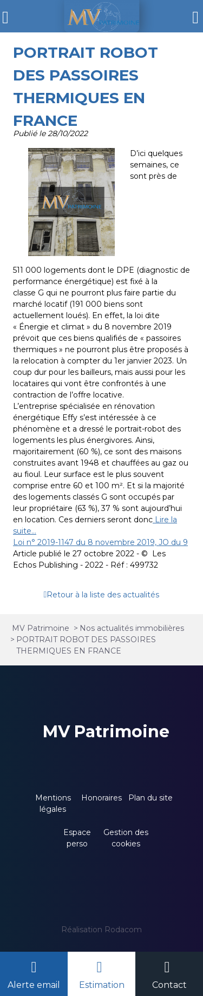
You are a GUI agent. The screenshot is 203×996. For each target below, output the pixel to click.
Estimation (102, 985)
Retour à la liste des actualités (103, 595)
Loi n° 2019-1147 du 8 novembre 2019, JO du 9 (100, 542)
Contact (169, 985)
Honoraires (101, 798)
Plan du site (150, 798)
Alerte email (34, 985)
